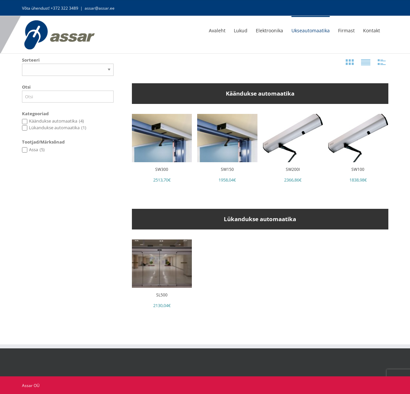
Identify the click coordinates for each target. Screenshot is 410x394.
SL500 (162, 294)
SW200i (293, 169)
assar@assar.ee (100, 8)
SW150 (227, 169)
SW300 (161, 169)
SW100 (357, 169)
